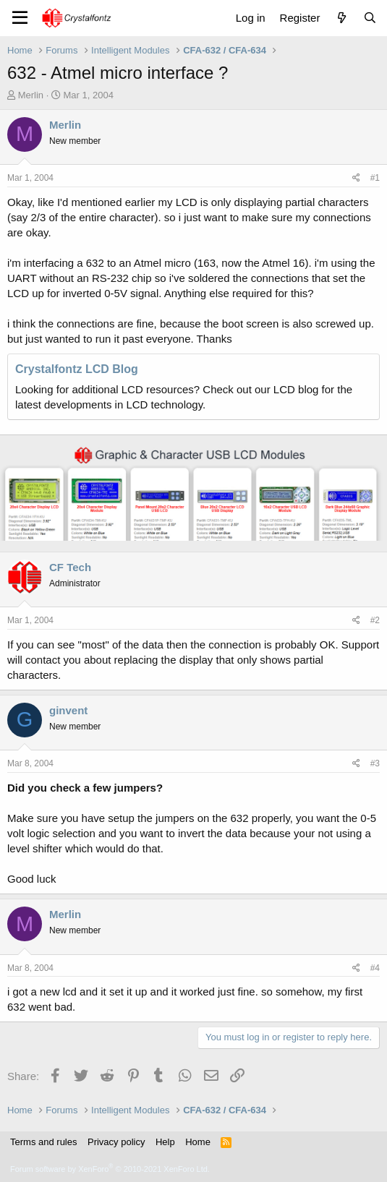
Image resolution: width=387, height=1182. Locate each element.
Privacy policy (116, 1141)
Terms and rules (43, 1141)
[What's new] (341, 17)
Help (165, 1141)
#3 (375, 763)
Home (197, 1141)
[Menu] (20, 18)
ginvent (68, 710)
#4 (375, 968)
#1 (375, 178)
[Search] (370, 17)
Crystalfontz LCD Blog (76, 369)
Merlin (30, 95)
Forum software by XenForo (110, 1169)
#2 (375, 620)
